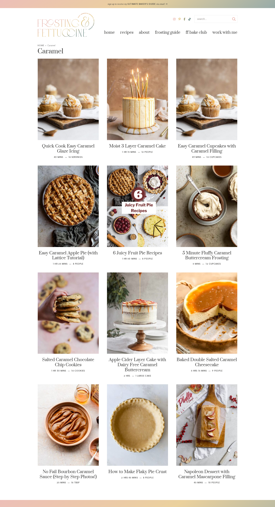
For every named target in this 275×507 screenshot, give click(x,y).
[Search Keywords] (215, 19)
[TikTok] (189, 19)
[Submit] (233, 19)
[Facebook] (184, 19)
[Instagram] (174, 19)
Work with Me (224, 32)
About (144, 32)
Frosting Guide (167, 32)
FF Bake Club (196, 32)
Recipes (126, 32)
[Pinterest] (179, 19)
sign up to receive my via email (137, 4)
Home (109, 32)
